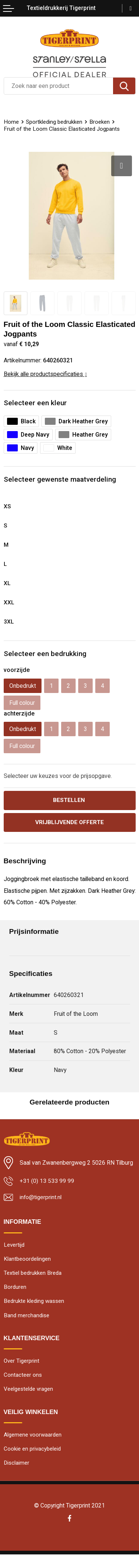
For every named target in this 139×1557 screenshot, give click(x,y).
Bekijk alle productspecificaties (45, 374)
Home (11, 122)
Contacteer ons (23, 1376)
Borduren (15, 1288)
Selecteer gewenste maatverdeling (60, 479)
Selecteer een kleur (35, 403)
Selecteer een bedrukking (45, 653)
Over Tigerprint (21, 1362)
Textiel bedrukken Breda (33, 1273)
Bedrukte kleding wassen (34, 1302)
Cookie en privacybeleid (32, 1451)
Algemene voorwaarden (33, 1437)
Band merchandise (26, 1316)
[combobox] (58, 86)
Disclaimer (17, 1465)
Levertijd (14, 1245)
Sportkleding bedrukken (54, 122)
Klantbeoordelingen (27, 1259)
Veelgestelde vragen (28, 1391)
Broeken (99, 122)
